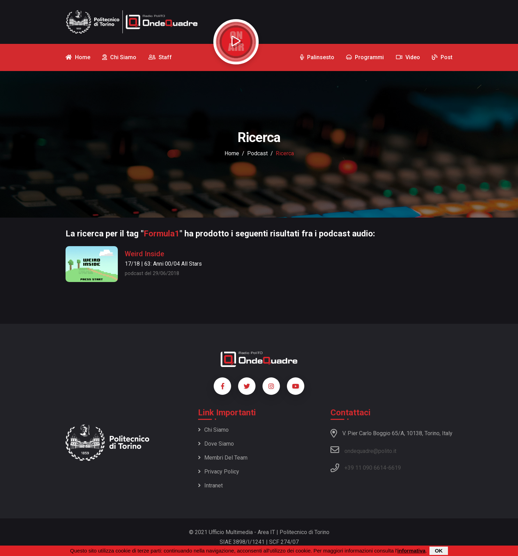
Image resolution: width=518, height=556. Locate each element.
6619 (394, 467)
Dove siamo (216, 443)
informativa (411, 551)
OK (439, 551)
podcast (257, 153)
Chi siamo (213, 429)
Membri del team (222, 457)
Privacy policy (218, 471)
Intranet (210, 485)
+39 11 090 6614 (365, 467)
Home (231, 153)
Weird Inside (144, 254)
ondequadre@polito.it (363, 449)
